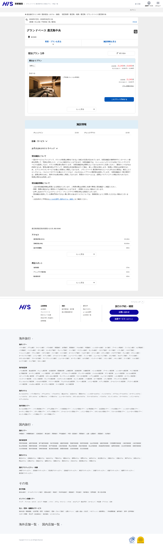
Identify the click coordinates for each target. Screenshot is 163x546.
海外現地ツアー (24, 406)
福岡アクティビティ (127, 470)
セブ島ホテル (43, 396)
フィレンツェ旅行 (24, 353)
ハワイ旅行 (22, 347)
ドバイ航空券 (60, 384)
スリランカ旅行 (82, 350)
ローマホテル (124, 396)
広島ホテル (31, 461)
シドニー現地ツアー (87, 411)
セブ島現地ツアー (91, 409)
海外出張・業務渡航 (25, 511)
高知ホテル (39, 461)
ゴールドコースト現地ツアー (70, 411)
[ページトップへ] (142, 301)
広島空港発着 (63, 446)
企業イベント (70, 511)
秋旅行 (55, 492)
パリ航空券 (88, 379)
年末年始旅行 (63, 492)
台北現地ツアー (104, 409)
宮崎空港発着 (43, 448)
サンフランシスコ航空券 (67, 376)
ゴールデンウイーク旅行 (35, 492)
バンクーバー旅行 (96, 358)
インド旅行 (72, 350)
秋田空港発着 (84, 443)
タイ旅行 (107, 347)
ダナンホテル (33, 396)
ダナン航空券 (56, 373)
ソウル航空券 (23, 370)
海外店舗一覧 (29, 524)
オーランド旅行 (76, 358)
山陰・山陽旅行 (91, 433)
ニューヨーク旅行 (63, 358)
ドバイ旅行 (127, 358)
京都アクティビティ (99, 470)
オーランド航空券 (130, 376)
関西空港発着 (33, 446)
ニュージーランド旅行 (75, 355)
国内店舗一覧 (52, 524)
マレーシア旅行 (62, 350)
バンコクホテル (106, 394)
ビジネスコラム (55, 514)
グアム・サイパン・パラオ (63, 502)
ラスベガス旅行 (36, 358)
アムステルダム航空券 (68, 381)
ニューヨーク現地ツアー (134, 411)
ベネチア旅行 (130, 350)
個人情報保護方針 (67, 312)
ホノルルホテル (24, 394)
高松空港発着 (83, 446)
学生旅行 (79, 492)
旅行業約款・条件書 (68, 309)
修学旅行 (119, 511)
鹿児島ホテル (83, 461)
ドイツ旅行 (55, 353)
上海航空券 (69, 370)
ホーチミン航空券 (34, 373)
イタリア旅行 (103, 350)
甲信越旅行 (62, 433)
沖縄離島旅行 (30, 433)
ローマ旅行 (112, 350)
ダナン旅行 (41, 350)
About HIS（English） (47, 318)
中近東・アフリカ (102, 502)
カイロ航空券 (70, 384)
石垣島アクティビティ (40, 470)
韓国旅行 (57, 347)
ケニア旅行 (32, 361)
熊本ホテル (65, 461)
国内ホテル (23, 455)
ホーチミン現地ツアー (26, 411)
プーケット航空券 (108, 370)
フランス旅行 (36, 353)
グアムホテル (46, 394)
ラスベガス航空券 (82, 376)
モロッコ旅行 (42, 361)
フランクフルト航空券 (120, 379)
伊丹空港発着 (43, 446)
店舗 (137, 4)
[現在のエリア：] (20, 3)
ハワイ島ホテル (35, 394)
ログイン (133, 10)
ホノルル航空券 (131, 373)
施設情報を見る (109, 43)
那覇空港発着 (64, 448)
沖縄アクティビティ (25, 470)
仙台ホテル (49, 458)
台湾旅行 (64, 347)
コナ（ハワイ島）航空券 (26, 376)
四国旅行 (100, 433)
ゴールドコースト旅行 (60, 355)
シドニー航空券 (92, 381)
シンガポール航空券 (122, 370)
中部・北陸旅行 (72, 433)
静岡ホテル (75, 458)
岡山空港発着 (73, 446)
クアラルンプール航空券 (69, 373)
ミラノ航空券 (108, 379)
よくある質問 (87, 312)
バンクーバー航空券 (25, 379)
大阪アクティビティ (113, 470)
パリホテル (103, 396)
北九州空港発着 (126, 446)
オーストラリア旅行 (25, 355)
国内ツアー (23, 430)
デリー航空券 (109, 373)
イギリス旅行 (46, 353)
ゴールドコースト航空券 (117, 381)
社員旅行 (47, 511)
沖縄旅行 (21, 433)
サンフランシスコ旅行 (50, 358)
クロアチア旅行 (116, 353)
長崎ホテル (56, 461)
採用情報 (43, 321)
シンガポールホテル (93, 394)
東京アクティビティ (85, 470)
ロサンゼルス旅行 (24, 358)
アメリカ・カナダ (30, 502)
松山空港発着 (93, 446)
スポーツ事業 (23, 514)
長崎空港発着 (137, 446)
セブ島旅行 (139, 347)
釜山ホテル (65, 394)
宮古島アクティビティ (55, 470)
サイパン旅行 (40, 347)
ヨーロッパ (91, 502)
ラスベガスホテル (92, 396)
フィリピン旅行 (129, 347)
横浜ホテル (66, 458)
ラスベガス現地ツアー (118, 411)
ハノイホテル (23, 396)
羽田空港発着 (23, 443)
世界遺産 (93, 492)
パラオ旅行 (49, 347)
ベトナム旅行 (32, 350)
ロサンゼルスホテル (79, 396)
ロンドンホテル (113, 396)
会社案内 (43, 309)
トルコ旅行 (135, 358)
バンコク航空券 (96, 370)
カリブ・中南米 (42, 502)
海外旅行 (26, 338)
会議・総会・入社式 (82, 511)
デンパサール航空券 (84, 373)
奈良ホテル (137, 458)
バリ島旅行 (22, 350)
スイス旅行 (63, 353)
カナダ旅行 (85, 358)
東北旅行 (47, 433)
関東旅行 (55, 433)
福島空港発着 (104, 443)
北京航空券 (78, 370)
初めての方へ (87, 309)
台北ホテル (73, 394)
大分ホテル (74, 461)
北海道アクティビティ (70, 470)
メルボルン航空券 (34, 384)
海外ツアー (23, 344)
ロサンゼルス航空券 (52, 376)
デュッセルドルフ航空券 (26, 381)
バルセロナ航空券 (41, 381)
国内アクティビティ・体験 (28, 467)
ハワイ (51, 502)
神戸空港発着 (53, 446)
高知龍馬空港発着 (104, 446)
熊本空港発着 (33, 448)
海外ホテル (23, 391)
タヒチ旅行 (112, 355)
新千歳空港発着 (43, 443)
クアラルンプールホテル (120, 394)
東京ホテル (22, 458)
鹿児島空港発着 (53, 448)
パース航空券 (23, 384)
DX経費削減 (111, 511)
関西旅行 (82, 433)
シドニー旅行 (37, 355)
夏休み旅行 (47, 492)
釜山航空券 (32, 370)
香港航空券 (61, 370)
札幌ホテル (41, 458)
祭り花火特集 (102, 492)
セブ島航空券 (23, 373)
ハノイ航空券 (46, 373)
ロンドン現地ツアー (25, 414)
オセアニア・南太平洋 (79, 502)
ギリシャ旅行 (135, 353)
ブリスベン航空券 (132, 381)
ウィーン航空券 (81, 381)
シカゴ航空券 (119, 376)
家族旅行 (71, 492)
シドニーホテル (134, 396)
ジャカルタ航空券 (97, 373)
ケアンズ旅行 (47, 355)
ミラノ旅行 (120, 350)
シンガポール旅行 (97, 347)
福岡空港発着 (115, 446)
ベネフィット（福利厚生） (98, 511)
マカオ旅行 (80, 347)
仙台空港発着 (94, 443)
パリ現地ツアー (38, 414)
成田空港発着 (33, 443)
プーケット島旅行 (117, 347)
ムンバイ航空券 (120, 373)
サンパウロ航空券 (49, 379)
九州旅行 (107, 433)
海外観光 (86, 492)
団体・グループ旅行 (58, 511)
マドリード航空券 (53, 381)
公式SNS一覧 (87, 315)
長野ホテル (84, 458)
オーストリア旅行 (74, 353)
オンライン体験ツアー (27, 499)
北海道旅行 (39, 433)
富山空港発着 (23, 446)
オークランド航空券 (48, 384)
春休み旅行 (22, 492)
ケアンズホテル (24, 399)
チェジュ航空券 (42, 370)
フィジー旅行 (88, 355)
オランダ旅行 (105, 353)
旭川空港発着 (54, 443)
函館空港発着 (64, 443)
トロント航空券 (38, 379)
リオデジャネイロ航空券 (64, 379)
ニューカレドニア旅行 (100, 355)
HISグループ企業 (46, 315)
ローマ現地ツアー (49, 414)
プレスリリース (45, 312)
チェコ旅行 (126, 353)
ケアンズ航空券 (104, 381)
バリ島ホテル (53, 396)
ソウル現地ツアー (115, 409)
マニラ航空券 (134, 370)
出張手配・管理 (38, 511)
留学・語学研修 (129, 511)
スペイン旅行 (95, 353)
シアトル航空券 (94, 376)
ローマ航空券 (98, 379)
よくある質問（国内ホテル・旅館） (61, 199)
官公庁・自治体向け (35, 514)
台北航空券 (52, 370)
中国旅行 (88, 347)
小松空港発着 (137, 443)
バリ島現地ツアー (65, 409)
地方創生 (45, 514)
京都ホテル (111, 458)
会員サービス (149, 4)
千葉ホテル (58, 458)
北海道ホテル (32, 458)
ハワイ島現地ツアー (39, 409)
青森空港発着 (74, 443)
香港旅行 (72, 347)
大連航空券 (86, 370)
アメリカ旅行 (133, 355)
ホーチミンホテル (134, 394)
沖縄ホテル (92, 461)
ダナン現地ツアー (39, 411)
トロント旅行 (108, 358)
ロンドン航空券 (78, 379)
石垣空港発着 (74, 448)
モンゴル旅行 (93, 350)
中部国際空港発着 (115, 443)
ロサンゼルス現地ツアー (102, 411)
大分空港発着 (23, 448)
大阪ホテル (119, 458)
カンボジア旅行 (51, 350)
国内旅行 (26, 424)
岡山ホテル (22, 461)
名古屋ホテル (102, 458)
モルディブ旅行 (122, 355)
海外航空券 (23, 368)
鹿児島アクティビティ (26, 473)
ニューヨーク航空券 (107, 376)
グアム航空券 (40, 376)
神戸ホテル (128, 458)
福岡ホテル (48, 461)
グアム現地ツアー (52, 409)
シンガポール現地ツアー (130, 409)
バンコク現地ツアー (78, 409)
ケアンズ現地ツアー (53, 411)
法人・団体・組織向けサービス (30, 508)
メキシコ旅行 (118, 358)
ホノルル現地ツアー (25, 409)
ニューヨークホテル (65, 396)
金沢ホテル (92, 458)
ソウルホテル (56, 394)
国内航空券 (23, 440)
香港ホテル (82, 394)
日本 (111, 502)
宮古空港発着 (84, 448)
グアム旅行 (31, 347)
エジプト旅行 (23, 361)
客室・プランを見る (53, 43)
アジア (21, 502)
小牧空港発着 (127, 443)
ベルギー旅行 (86, 353)
